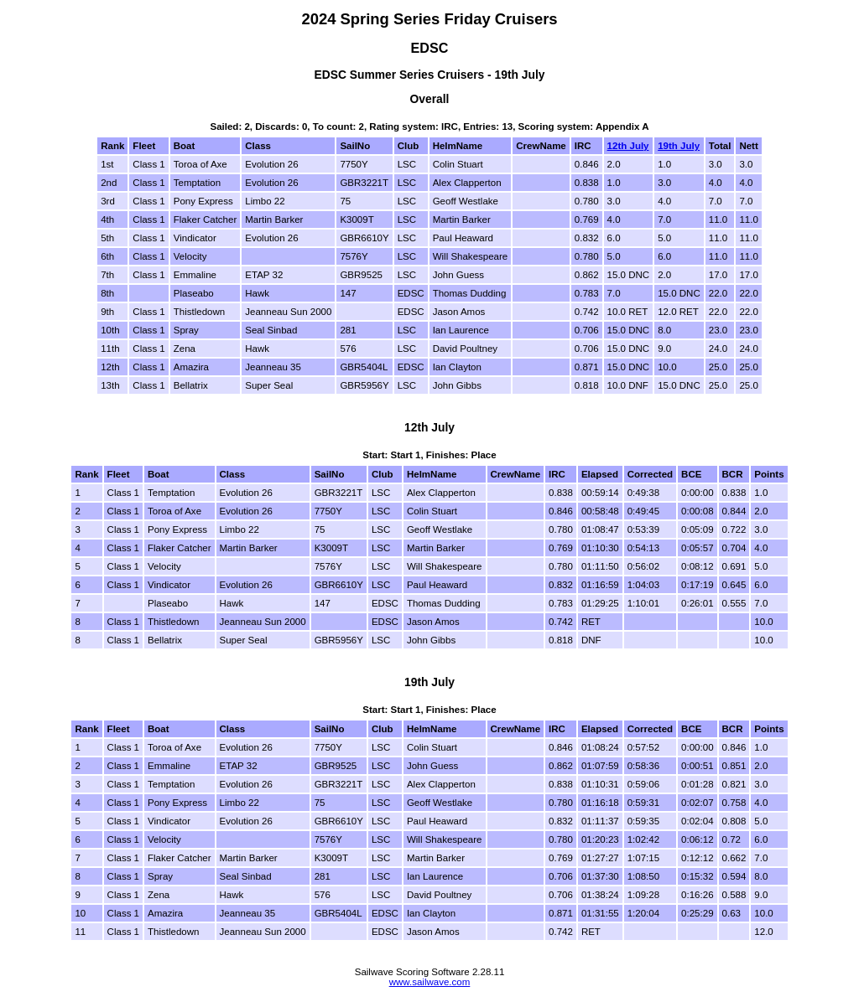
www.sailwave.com (430, 982)
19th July (679, 146)
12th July (628, 146)
